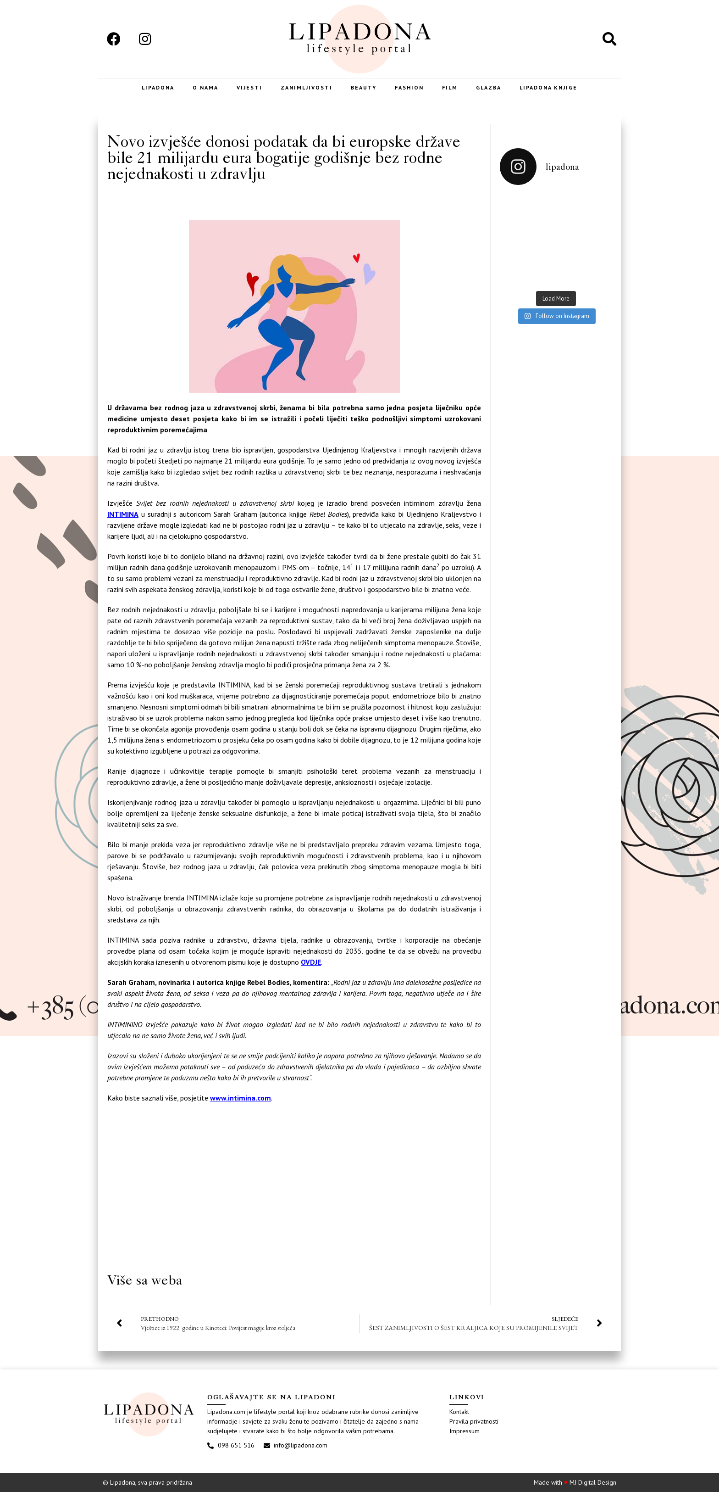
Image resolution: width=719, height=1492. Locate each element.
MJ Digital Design (593, 1482)
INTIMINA (122, 514)
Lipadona (158, 87)
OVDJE (311, 962)
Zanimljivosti (306, 87)
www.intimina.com (240, 1097)
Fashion (409, 87)
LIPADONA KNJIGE (548, 87)
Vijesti (249, 87)
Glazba (488, 87)
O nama (205, 87)
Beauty (363, 87)
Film (450, 87)
